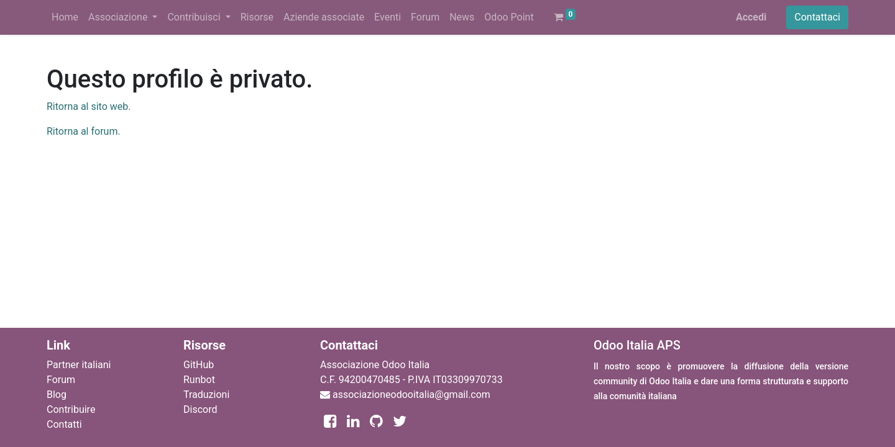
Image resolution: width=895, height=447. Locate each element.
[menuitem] (65, 17)
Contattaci (817, 17)
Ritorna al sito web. (89, 106)
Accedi (751, 17)
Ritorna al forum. (84, 131)
